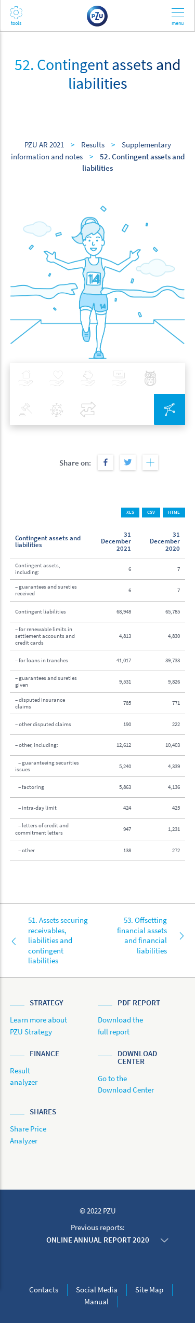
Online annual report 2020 (97, 1240)
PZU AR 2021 (44, 144)
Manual (96, 1301)
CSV (151, 512)
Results (93, 144)
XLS (130, 512)
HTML (174, 512)
